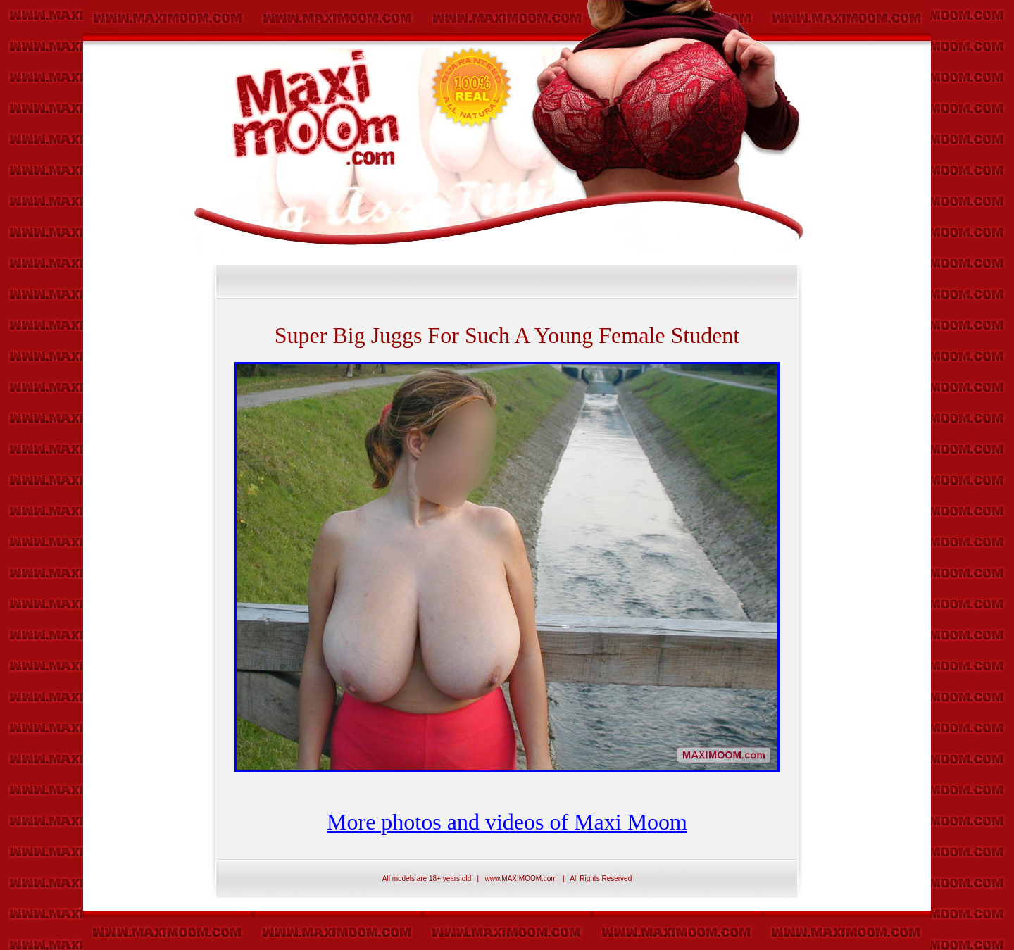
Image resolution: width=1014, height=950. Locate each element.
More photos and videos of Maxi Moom (507, 822)
